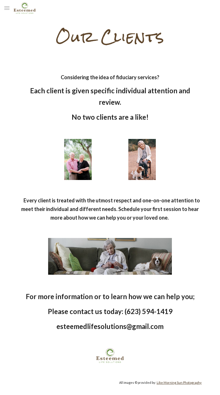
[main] (110, 36)
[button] (7, 8)
